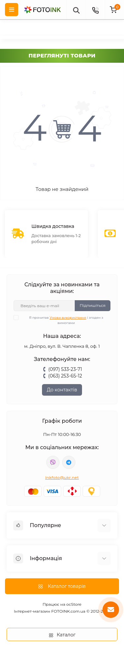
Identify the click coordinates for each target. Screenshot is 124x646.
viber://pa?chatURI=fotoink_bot (53, 462)
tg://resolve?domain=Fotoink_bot (68, 462)
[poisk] (76, 9)
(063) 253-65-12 (65, 376)
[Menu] (11, 9)
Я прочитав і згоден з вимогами (62, 320)
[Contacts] (95, 9)
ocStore (74, 604)
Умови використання (68, 317)
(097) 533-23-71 (65, 369)
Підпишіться (92, 305)
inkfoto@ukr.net (62, 477)
